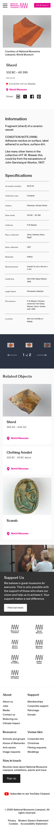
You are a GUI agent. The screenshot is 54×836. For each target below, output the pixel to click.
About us (8, 701)
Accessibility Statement (34, 824)
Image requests (11, 752)
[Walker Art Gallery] (15, 659)
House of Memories (14, 743)
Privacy (12, 820)
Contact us (9, 714)
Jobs (5, 706)
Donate (32, 714)
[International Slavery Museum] (15, 644)
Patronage (33, 710)
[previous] (12, 355)
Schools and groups (14, 739)
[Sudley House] (39, 659)
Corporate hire (36, 739)
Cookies (13, 824)
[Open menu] (5, 5)
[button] (10, 346)
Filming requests (37, 747)
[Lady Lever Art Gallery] (15, 674)
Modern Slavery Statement (33, 820)
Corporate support (38, 706)
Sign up (11, 778)
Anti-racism (9, 747)
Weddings (33, 752)
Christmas (33, 743)
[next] (42, 355)
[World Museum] (39, 628)
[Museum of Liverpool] (15, 628)
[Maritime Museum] (39, 644)
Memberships (35, 701)
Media (6, 710)
